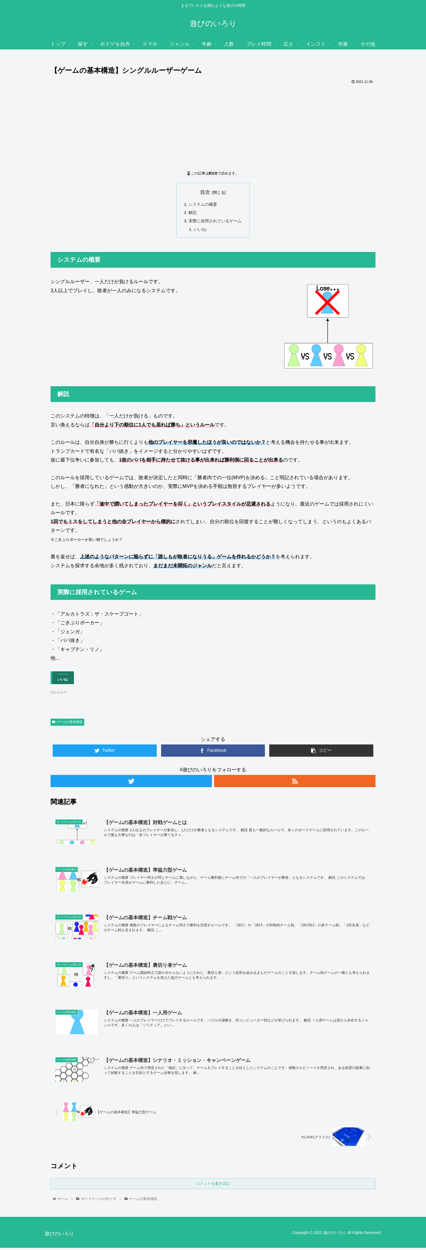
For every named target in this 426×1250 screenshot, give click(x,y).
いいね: (199, 230)
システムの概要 (202, 204)
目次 (205, 192)
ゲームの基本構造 (67, 724)
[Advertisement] (213, 126)
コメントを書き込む (213, 1186)
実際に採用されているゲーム (215, 222)
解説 (191, 213)
